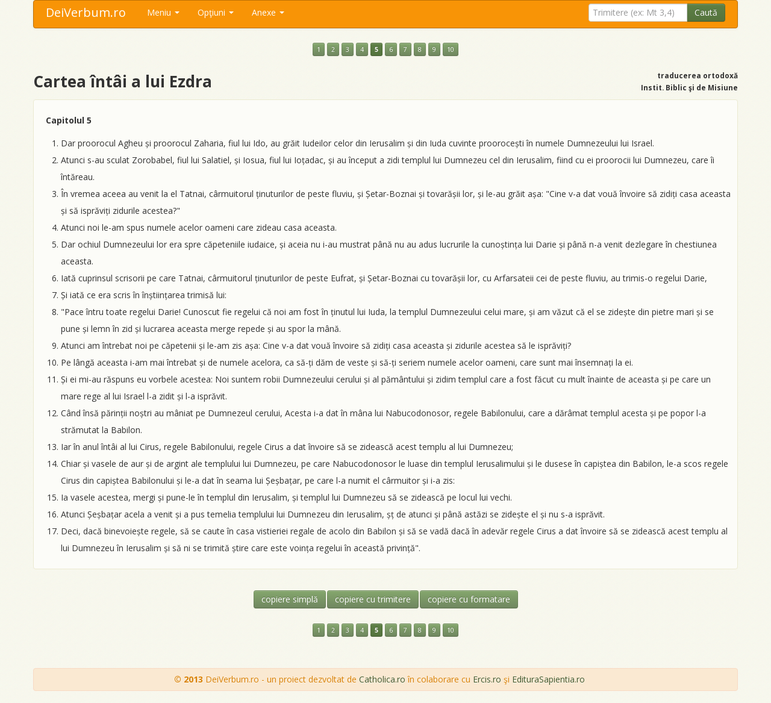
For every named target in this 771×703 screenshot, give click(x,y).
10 (450, 49)
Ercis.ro (487, 679)
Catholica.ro (382, 679)
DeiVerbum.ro (86, 12)
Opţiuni (216, 12)
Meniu (163, 12)
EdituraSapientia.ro (548, 679)
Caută (706, 12)
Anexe (268, 12)
